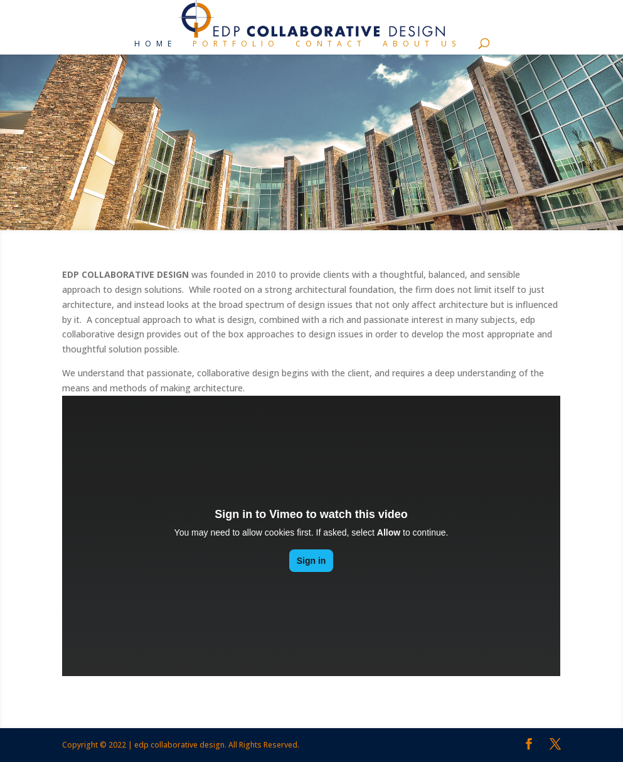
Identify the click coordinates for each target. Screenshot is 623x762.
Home (155, 44)
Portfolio (236, 44)
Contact (331, 44)
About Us (422, 44)
